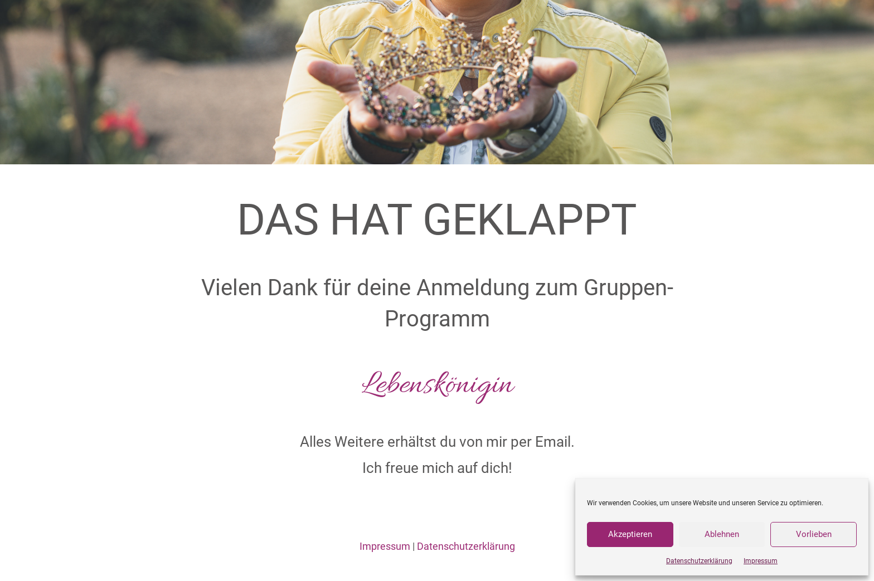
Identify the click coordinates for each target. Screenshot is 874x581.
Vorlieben (814, 534)
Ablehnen (722, 534)
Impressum (761, 561)
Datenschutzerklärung (699, 561)
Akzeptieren (630, 534)
